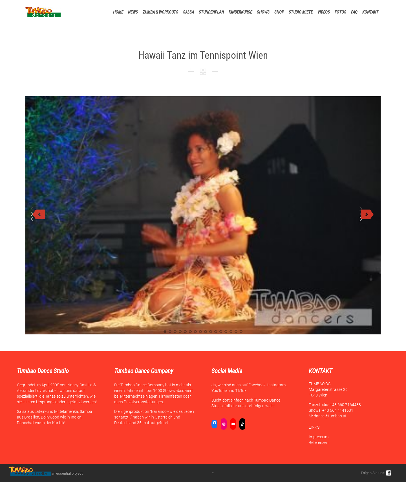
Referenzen (318, 442)
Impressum (318, 437)
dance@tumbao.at (330, 416)
